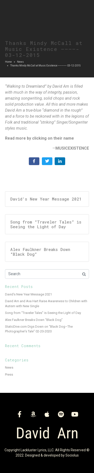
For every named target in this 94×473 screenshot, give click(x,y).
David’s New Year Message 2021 (28, 294)
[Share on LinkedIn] (60, 161)
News (9, 367)
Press (9, 374)
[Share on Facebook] (34, 161)
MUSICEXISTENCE (72, 148)
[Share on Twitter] (47, 161)
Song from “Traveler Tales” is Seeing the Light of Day (43, 313)
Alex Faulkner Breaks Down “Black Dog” (34, 320)
